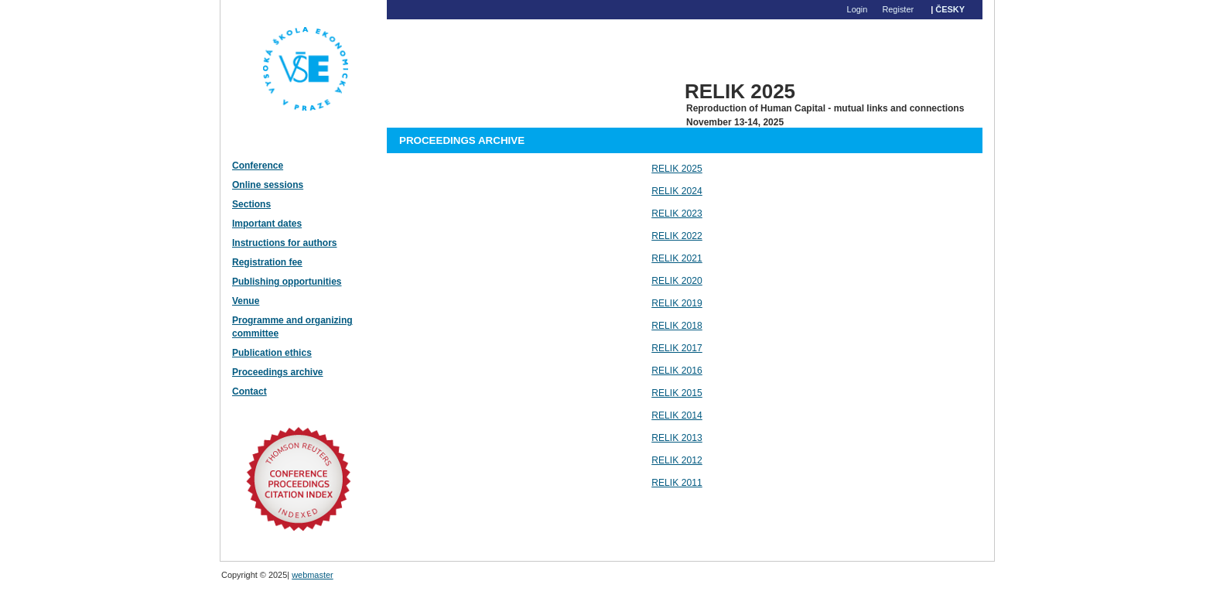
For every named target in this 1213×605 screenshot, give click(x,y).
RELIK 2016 (676, 370)
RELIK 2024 (676, 191)
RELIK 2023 (676, 213)
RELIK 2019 (676, 303)
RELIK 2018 (676, 325)
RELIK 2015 (676, 393)
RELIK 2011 (676, 482)
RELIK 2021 (676, 258)
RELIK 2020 (676, 280)
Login (857, 9)
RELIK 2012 (676, 460)
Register (898, 9)
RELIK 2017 (676, 348)
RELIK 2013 (676, 437)
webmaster (312, 574)
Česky (950, 9)
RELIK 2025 (676, 168)
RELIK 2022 (676, 236)
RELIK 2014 (676, 415)
